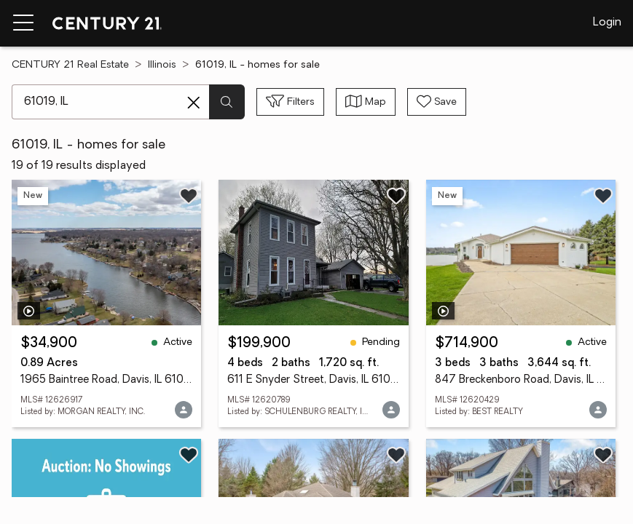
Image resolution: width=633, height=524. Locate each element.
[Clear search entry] (194, 102)
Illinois (162, 65)
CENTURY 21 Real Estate (70, 65)
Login (607, 22)
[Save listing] (188, 196)
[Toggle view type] (366, 102)
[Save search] (436, 102)
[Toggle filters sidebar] (290, 102)
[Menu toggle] (23, 23)
